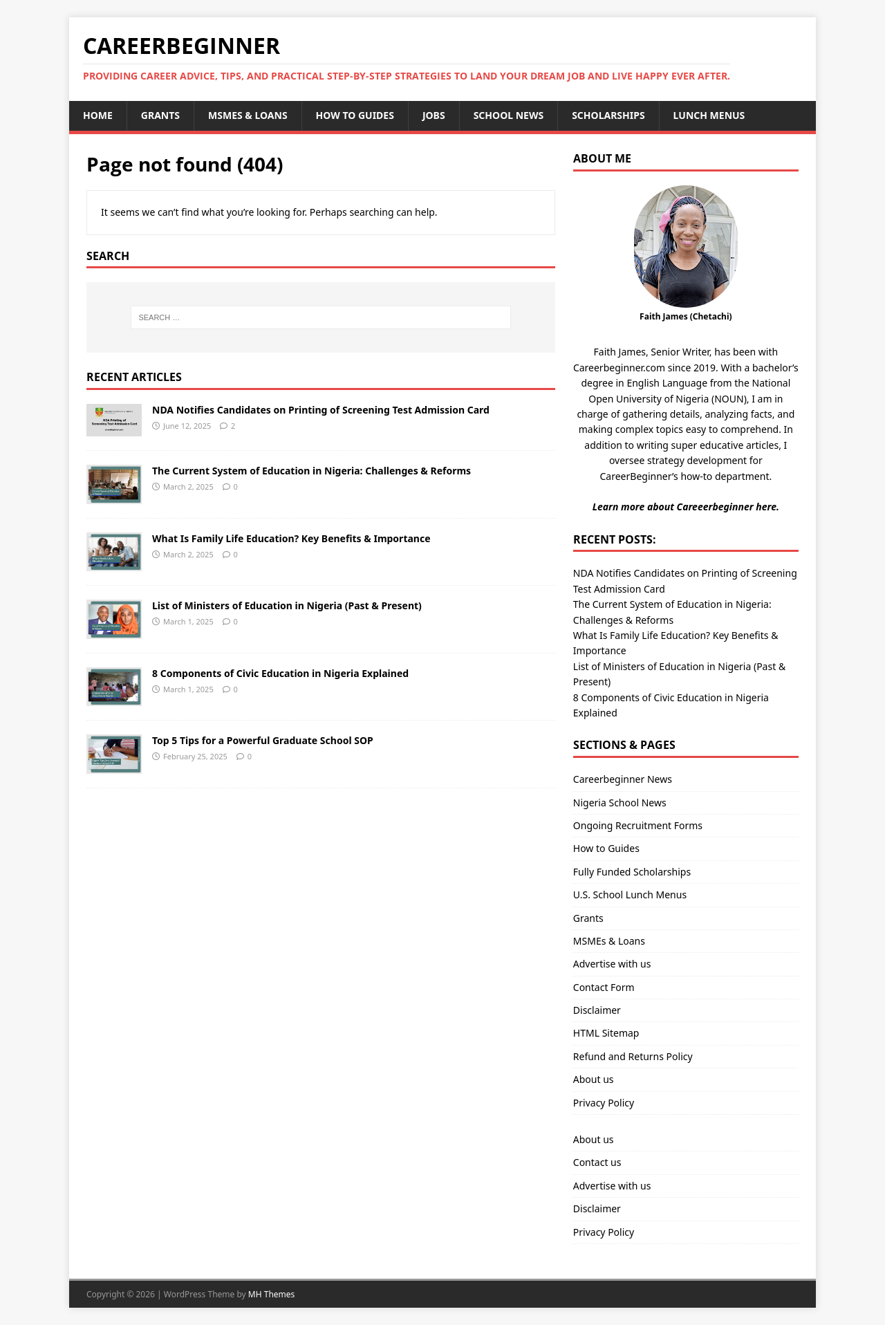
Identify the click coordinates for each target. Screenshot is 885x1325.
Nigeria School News (620, 802)
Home (98, 115)
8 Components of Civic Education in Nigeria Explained (280, 673)
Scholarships (608, 115)
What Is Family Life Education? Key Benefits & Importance (291, 538)
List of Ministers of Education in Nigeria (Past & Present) (287, 605)
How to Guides (355, 115)
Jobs (433, 115)
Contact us (597, 1162)
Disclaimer (597, 1010)
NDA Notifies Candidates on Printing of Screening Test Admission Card (321, 409)
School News (509, 115)
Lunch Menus (709, 115)
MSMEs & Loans (248, 115)
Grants (160, 115)
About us (593, 1079)
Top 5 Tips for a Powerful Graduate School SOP (262, 740)
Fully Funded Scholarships (632, 871)
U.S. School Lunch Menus (630, 894)
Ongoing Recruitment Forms (637, 825)
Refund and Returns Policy (633, 1056)
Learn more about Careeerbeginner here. (686, 506)
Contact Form (604, 987)
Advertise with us (612, 963)
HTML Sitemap (606, 1032)
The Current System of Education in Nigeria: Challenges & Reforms (311, 470)
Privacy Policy (603, 1102)
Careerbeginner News (622, 779)
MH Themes (271, 1294)
